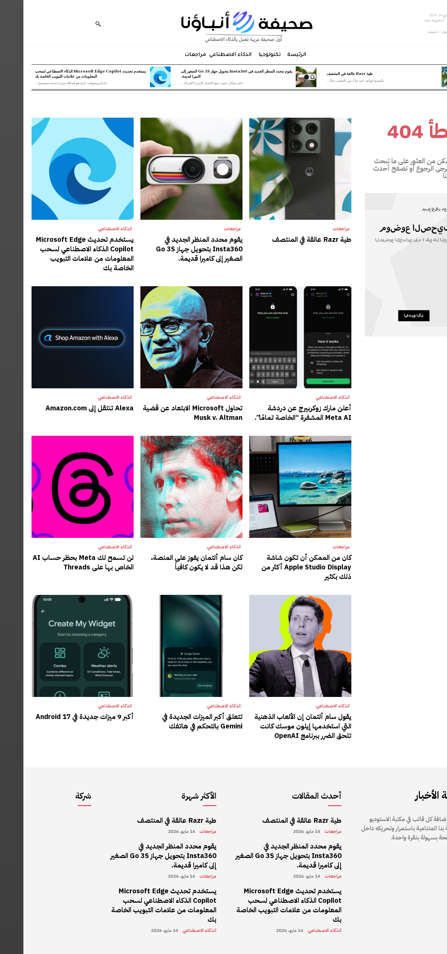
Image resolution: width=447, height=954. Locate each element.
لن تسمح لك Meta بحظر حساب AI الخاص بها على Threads (59, 562)
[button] (75, 24)
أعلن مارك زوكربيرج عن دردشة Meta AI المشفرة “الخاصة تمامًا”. (279, 413)
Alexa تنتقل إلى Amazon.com (66, 408)
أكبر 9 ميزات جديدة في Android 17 (61, 717)
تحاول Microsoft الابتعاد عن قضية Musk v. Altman (169, 413)
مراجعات (317, 229)
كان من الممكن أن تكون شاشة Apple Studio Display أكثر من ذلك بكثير (283, 567)
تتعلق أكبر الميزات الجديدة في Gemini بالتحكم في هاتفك (179, 721)
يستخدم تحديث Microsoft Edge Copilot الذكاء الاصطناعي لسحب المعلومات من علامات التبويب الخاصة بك (67, 73)
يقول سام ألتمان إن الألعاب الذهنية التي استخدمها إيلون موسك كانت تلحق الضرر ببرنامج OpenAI (279, 726)
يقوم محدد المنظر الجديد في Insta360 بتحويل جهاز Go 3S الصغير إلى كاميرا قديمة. (213, 73)
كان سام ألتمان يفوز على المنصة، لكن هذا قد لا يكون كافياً (173, 562)
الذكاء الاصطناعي (92, 229)
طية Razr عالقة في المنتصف (326, 73)
